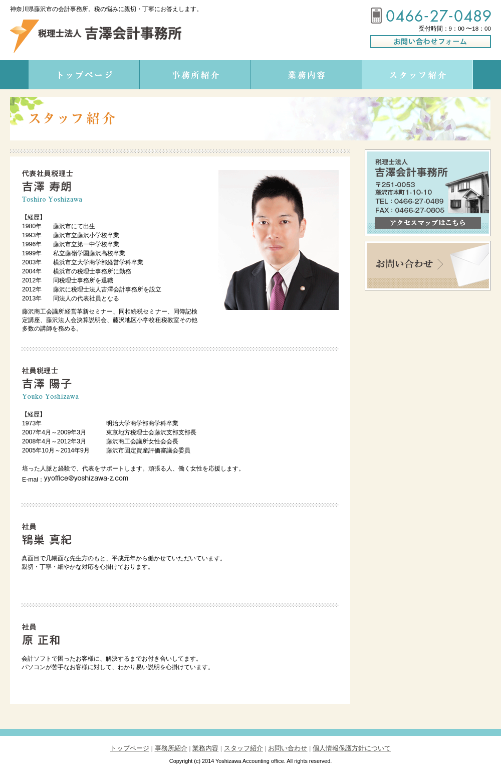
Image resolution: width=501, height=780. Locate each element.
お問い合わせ (287, 748)
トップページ (129, 748)
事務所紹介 (171, 748)
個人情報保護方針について (352, 748)
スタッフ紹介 (243, 748)
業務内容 (205, 748)
